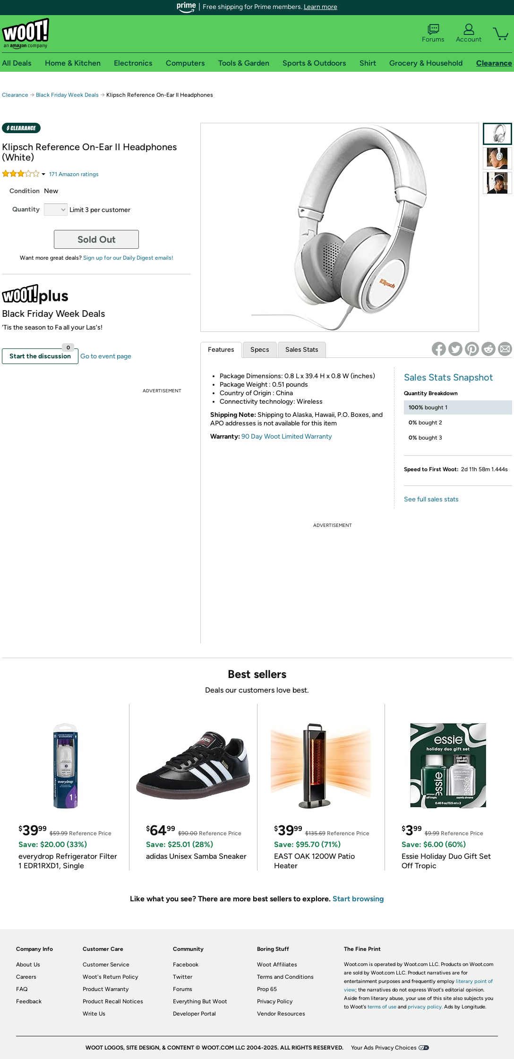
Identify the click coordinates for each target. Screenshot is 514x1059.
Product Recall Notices (113, 1001)
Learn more (320, 7)
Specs (259, 350)
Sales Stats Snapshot (448, 377)
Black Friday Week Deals (67, 95)
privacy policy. (425, 1007)
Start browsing (358, 898)
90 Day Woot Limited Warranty (286, 436)
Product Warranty (105, 989)
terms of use (382, 1007)
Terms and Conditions (285, 977)
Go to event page (105, 356)
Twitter (182, 977)
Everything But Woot (200, 1001)
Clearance (15, 95)
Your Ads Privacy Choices (384, 1047)
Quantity (26, 209)
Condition (24, 191)
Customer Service (106, 964)
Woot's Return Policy (110, 977)
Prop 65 (267, 989)
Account (468, 33)
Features (221, 350)
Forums (433, 33)
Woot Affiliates (277, 964)
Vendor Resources (281, 1013)
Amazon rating (74, 174)
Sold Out (96, 239)
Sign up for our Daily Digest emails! (128, 257)
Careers (26, 977)
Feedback (29, 1001)
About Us (28, 964)
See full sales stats (431, 499)
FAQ (21, 989)
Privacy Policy (274, 1001)
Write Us (94, 1013)
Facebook (185, 964)
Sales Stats (301, 350)
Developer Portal (194, 1013)
